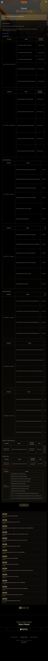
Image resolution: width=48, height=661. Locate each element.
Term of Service (14, 652)
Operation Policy (34, 652)
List (24, 516)
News (24, 8)
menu (2, 2)
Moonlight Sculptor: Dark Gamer (24, 2)
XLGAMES (24, 657)
